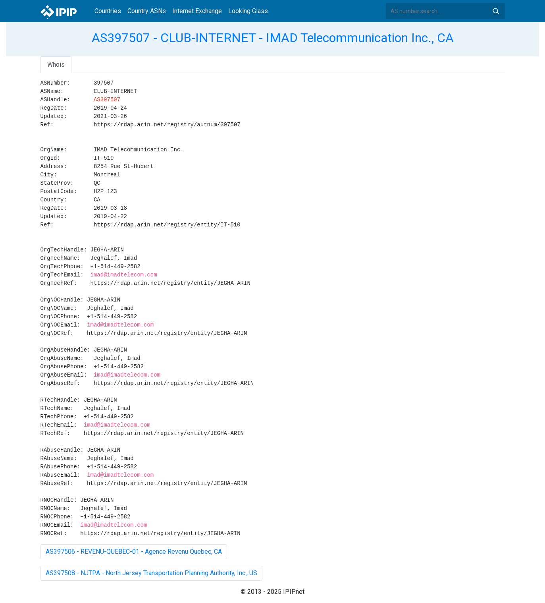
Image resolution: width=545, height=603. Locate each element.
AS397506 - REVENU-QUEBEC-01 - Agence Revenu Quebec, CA (134, 551)
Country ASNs (146, 11)
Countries (107, 11)
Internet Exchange (197, 11)
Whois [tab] (56, 64)
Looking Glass (248, 11)
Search (495, 11)
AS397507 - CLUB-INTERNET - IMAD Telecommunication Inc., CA (273, 37)
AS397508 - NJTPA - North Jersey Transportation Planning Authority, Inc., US (151, 573)
